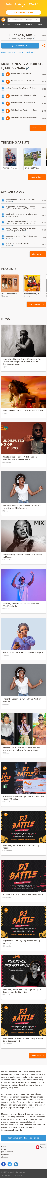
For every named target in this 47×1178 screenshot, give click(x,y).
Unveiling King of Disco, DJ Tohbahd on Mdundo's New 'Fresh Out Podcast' (20, 458)
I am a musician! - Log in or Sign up (23, 1138)
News (3, 1149)
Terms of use (5, 1175)
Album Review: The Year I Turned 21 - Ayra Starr (23, 410)
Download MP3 (20, 45)
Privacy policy (17, 1175)
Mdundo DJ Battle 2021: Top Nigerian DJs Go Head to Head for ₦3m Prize (22, 990)
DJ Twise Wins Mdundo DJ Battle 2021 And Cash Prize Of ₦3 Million (23, 797)
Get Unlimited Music (23, 12)
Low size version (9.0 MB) (12, 52)
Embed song (29, 52)
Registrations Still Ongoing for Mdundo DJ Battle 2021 (21, 942)
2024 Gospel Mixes (9, 294)
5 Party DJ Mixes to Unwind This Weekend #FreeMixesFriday (21, 604)
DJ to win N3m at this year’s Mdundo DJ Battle (23, 894)
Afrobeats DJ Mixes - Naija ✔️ (22, 38)
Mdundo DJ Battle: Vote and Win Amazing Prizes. (21, 846)
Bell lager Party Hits (32, 294)
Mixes (40, 25)
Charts (18, 25)
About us (4, 1157)
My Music (6, 25)
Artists (29, 25)
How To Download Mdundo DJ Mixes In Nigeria (23, 652)
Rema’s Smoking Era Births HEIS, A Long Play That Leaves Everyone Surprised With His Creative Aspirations (22, 361)
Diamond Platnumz (10, 168)
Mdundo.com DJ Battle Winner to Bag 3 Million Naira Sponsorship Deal (23, 1039)
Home (3, 1146)
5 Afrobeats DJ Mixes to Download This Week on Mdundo (22, 555)
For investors (6, 1154)
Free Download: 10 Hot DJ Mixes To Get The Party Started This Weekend (21, 506)
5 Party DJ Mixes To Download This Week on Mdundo (22, 700)
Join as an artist (7, 1152)
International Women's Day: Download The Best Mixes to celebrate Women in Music (21, 748)
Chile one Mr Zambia (32, 168)
